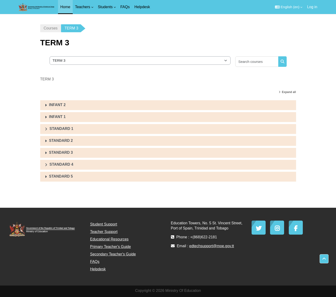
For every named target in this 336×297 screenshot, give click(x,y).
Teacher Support (103, 232)
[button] (288, 7)
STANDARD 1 (61, 129)
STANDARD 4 (61, 164)
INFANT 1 (57, 117)
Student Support (103, 224)
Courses (51, 28)
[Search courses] (256, 61)
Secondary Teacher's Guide (113, 254)
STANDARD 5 (61, 176)
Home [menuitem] (65, 7)
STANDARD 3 (61, 152)
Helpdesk (98, 269)
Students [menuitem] (105, 7)
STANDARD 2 (61, 141)
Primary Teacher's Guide (110, 247)
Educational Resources (109, 239)
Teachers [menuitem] (82, 7)
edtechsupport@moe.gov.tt (211, 246)
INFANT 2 (57, 105)
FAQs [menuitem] (125, 7)
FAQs (94, 262)
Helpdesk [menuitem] (142, 7)
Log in (312, 7)
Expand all (289, 92)
